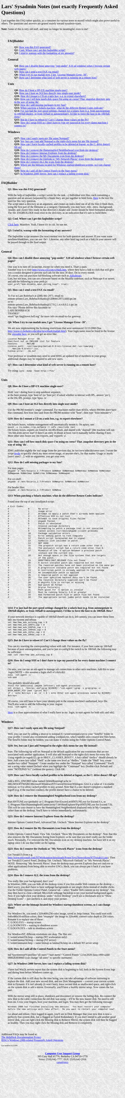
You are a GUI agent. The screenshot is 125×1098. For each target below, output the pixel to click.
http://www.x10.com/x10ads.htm (49, 269)
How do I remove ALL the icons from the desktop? (47, 162)
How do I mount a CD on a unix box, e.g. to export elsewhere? (53, 96)
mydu (17, 457)
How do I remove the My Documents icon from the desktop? (52, 156)
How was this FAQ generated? (35, 47)
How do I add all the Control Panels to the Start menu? (49, 170)
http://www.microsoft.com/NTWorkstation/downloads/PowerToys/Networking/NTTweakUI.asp (58, 889)
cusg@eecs (62, 1095)
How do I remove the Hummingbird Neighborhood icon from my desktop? (59, 150)
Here (95, 198)
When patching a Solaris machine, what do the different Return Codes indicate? (62, 108)
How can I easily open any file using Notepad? (45, 138)
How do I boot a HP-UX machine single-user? (43, 90)
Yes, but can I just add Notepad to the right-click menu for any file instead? (59, 141)
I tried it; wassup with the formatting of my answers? (46, 53)
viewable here (19, 334)
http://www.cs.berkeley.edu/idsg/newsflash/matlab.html (37, 331)
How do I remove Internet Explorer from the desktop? (49, 153)
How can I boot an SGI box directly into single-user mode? (50, 93)
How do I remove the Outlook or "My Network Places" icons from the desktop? (62, 159)
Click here (13, 224)
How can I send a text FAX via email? (39, 71)
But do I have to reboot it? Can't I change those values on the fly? (55, 119)
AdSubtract (75, 275)
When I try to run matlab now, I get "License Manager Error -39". (53, 74)
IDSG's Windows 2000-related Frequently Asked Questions (32, 1073)
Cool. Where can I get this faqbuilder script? (42, 50)
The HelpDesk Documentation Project (21, 1070)
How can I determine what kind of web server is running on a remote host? (58, 77)
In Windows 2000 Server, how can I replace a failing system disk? (55, 173)
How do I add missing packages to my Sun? (43, 105)
